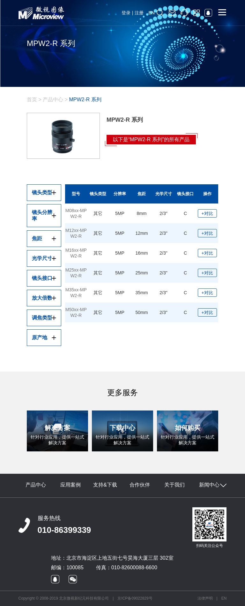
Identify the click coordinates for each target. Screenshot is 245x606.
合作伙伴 (140, 484)
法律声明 (205, 598)
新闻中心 (209, 484)
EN (151, 12)
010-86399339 (64, 530)
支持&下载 (105, 484)
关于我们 (174, 484)
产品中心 (53, 99)
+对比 (207, 213)
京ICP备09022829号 (134, 598)
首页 (32, 99)
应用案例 (70, 484)
